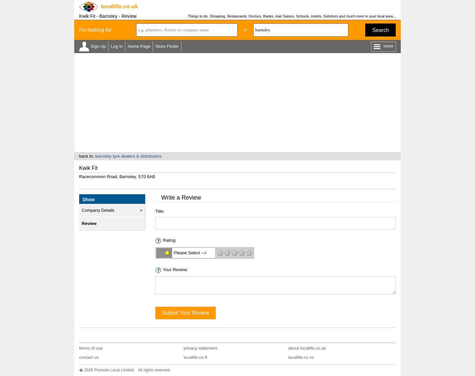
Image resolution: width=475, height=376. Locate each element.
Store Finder (167, 46)
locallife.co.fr (195, 357)
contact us (89, 357)
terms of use (91, 348)
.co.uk (119, 6)
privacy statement (200, 348)
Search (380, 30)
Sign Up (98, 46)
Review (89, 223)
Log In (117, 46)
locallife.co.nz (301, 357)
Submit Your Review (185, 313)
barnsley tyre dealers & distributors (128, 156)
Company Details (98, 210)
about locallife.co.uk (307, 348)
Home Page (139, 46)
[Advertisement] (237, 102)
